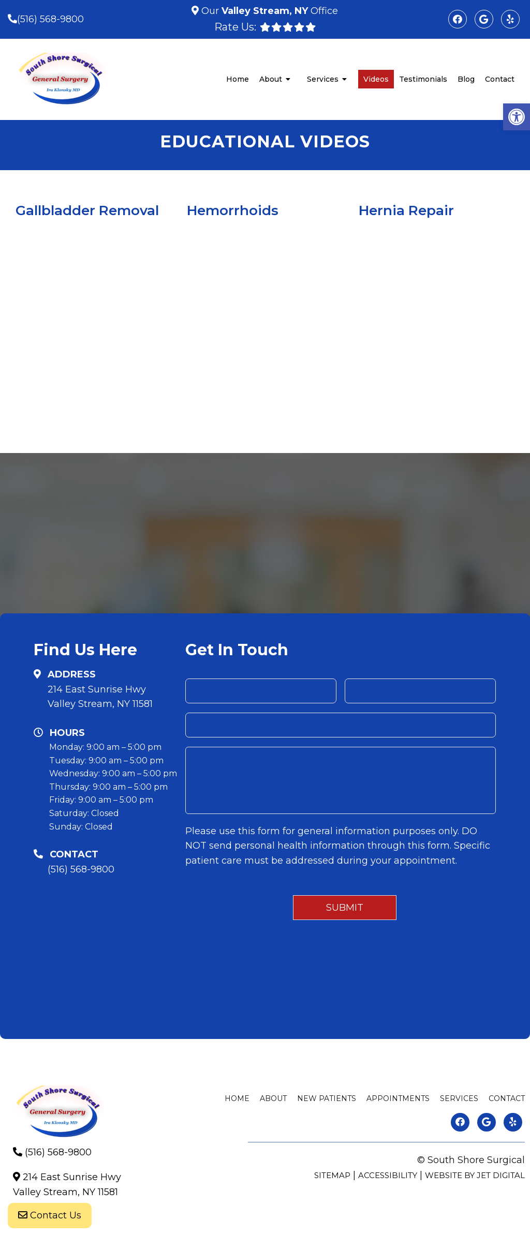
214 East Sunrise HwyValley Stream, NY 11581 (100, 697)
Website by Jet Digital (475, 1175)
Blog (466, 79)
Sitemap (332, 1175)
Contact (499, 79)
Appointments (398, 1098)
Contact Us (49, 1215)
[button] (516, 116)
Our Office (268, 11)
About (270, 79)
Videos (376, 79)
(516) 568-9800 (50, 19)
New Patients (326, 1098)
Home (237, 79)
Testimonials (423, 79)
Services (322, 79)
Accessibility (387, 1175)
